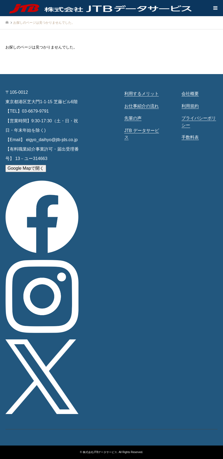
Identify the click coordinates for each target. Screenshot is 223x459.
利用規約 (190, 106)
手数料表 (190, 137)
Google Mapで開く (26, 168)
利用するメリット (141, 93)
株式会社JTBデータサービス (100, 452)
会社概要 (190, 93)
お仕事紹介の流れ (141, 106)
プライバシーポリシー (198, 121)
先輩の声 (133, 118)
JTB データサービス (141, 134)
